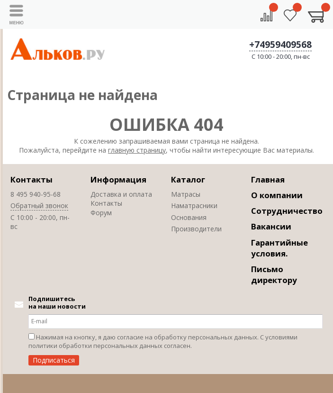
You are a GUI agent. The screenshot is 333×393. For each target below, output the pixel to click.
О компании (277, 195)
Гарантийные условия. (279, 248)
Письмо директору (274, 274)
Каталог (188, 179)
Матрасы (185, 194)
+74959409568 (280, 44)
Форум (101, 212)
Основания (189, 217)
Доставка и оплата (121, 194)
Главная (268, 179)
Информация (118, 179)
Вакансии (271, 226)
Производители (196, 228)
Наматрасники (194, 205)
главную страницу (137, 150)
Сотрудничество (287, 210)
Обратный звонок (39, 205)
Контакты (31, 179)
